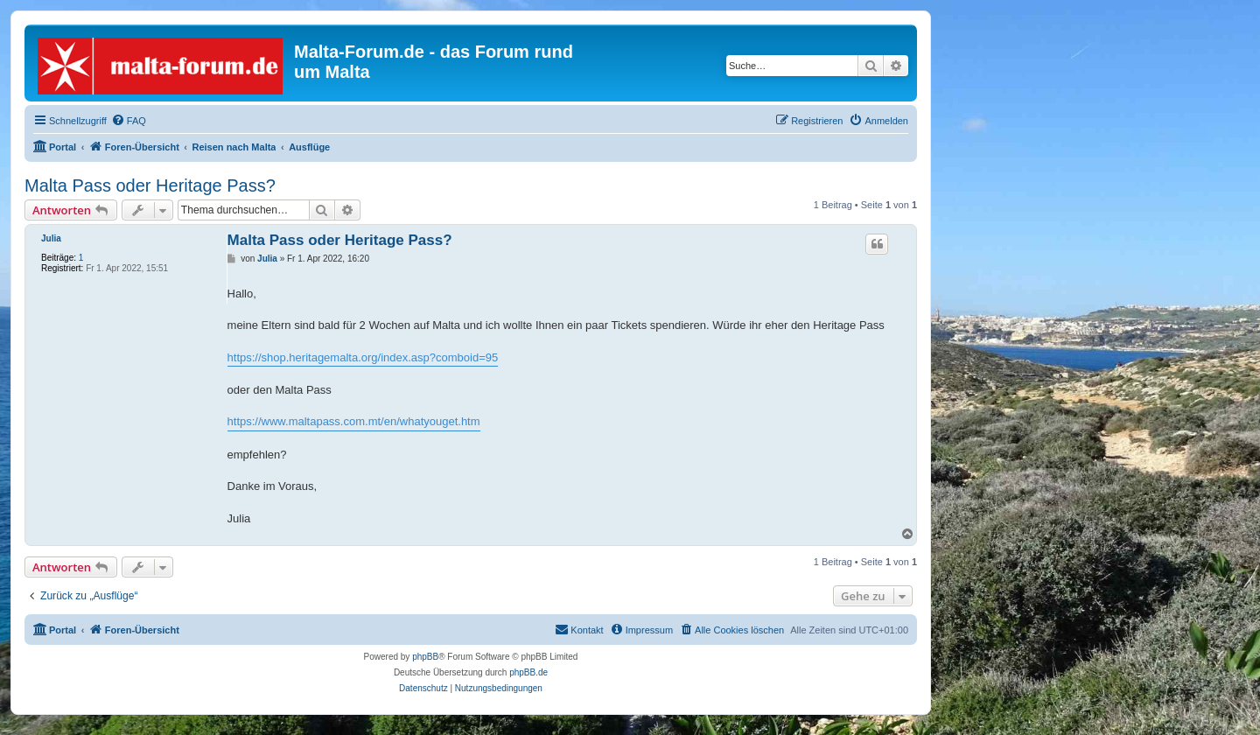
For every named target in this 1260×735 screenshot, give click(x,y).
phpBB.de (528, 672)
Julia (51, 238)
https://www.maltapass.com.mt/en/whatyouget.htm (354, 421)
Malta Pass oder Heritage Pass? (150, 185)
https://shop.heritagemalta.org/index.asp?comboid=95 (363, 357)
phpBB (425, 657)
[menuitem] (128, 120)
